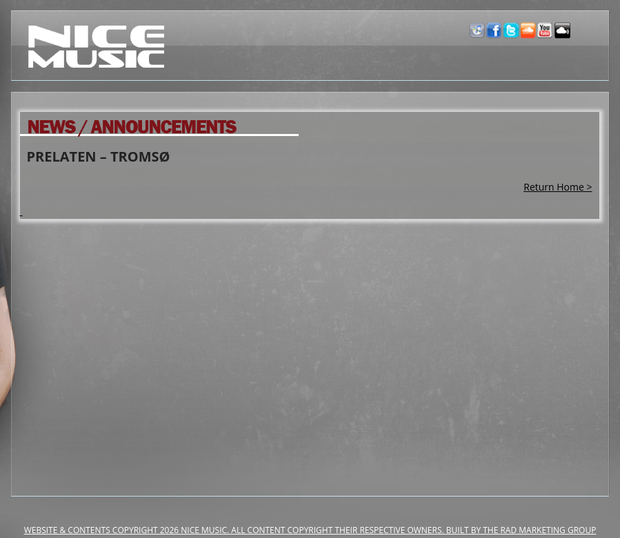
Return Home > (557, 186)
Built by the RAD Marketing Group (521, 530)
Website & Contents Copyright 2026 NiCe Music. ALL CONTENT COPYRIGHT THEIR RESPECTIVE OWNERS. (235, 530)
